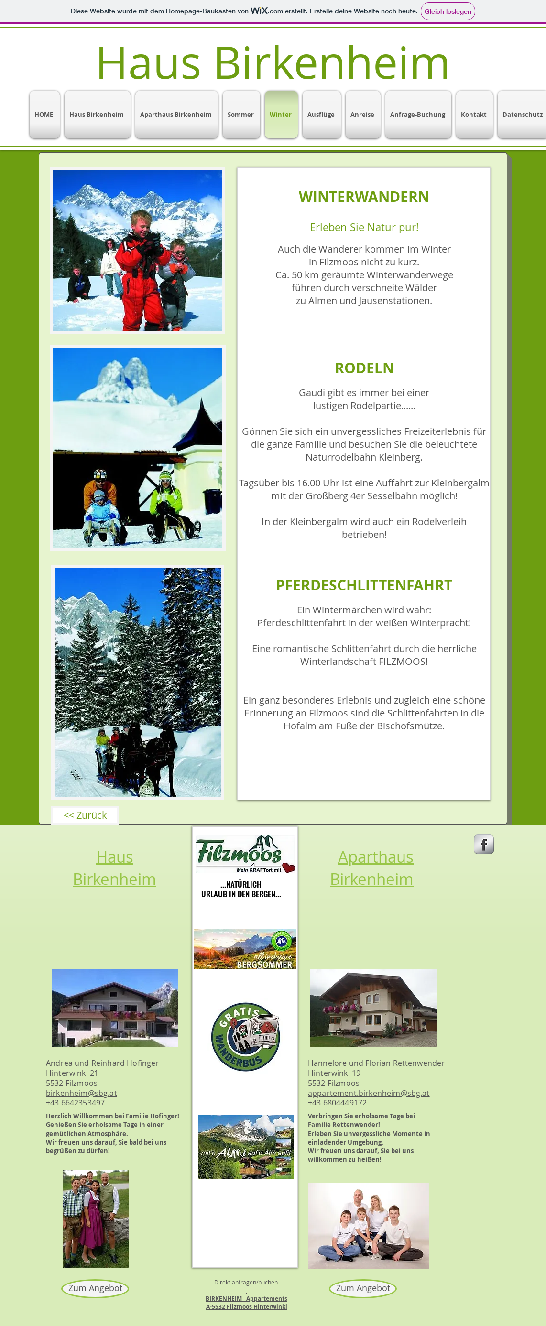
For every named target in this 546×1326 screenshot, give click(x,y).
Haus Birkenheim (114, 867)
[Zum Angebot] (95, 1288)
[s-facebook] (484, 844)
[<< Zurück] (85, 815)
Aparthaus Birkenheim (372, 867)
